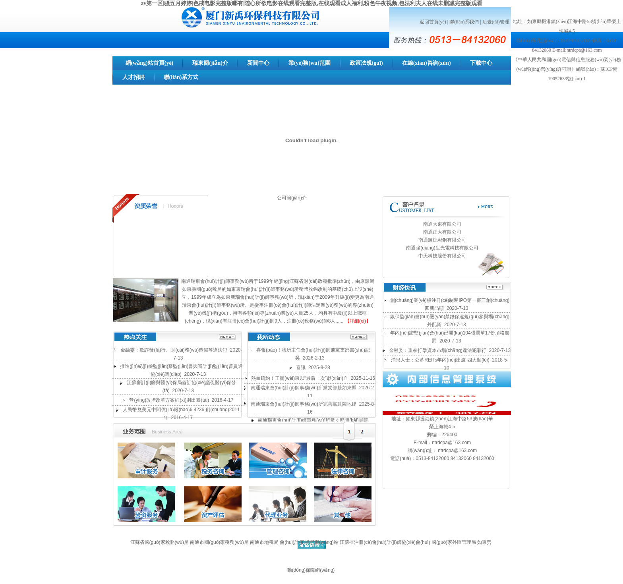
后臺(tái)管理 (495, 22)
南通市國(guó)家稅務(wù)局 (219, 542)
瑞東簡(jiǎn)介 (210, 63)
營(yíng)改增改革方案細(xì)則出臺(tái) (169, 400)
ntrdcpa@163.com (451, 442)
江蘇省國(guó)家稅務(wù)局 (159, 542)
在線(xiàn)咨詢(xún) (426, 63)
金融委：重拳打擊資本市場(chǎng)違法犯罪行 (437, 350)
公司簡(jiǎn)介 (292, 198)
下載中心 (481, 63)
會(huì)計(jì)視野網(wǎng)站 (309, 542)
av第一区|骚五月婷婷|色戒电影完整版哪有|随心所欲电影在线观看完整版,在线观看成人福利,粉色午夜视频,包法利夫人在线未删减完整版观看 (311, 3)
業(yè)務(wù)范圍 (309, 63)
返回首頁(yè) (433, 22)
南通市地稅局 (265, 542)
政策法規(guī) (366, 63)
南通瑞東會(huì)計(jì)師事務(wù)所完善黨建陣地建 (303, 404)
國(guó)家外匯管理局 (453, 542)
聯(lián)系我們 (464, 22)
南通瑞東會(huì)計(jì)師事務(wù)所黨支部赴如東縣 (303, 388)
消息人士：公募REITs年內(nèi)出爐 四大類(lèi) (440, 360)
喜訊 (301, 367)
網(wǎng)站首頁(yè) (150, 63)
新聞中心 (258, 63)
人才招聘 (133, 77)
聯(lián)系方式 (181, 77)
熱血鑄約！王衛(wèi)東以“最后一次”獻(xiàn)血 (299, 378)
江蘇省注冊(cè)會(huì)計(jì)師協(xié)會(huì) (385, 542)
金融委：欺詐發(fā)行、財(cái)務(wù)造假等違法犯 (173, 350)
